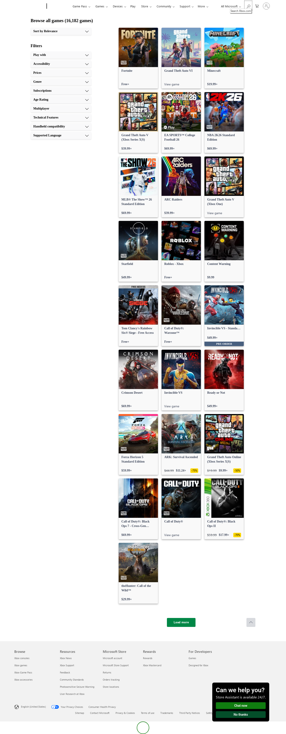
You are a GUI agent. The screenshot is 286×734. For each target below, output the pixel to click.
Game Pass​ (80, 6)
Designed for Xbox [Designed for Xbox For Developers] (198, 665)
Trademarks (166, 712)
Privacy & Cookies (125, 712)
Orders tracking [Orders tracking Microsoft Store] (111, 679)
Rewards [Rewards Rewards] (147, 658)
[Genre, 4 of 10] (61, 81)
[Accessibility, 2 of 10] (61, 64)
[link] (138, 58)
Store (144, 6)
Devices (118, 6)
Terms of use (147, 712)
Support (185, 6)
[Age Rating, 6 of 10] (61, 99)
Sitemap (79, 712)
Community (164, 6)
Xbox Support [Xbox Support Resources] (67, 665)
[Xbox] (59, 6)
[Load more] (181, 622)
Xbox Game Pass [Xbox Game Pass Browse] (23, 672)
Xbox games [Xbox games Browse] (20, 665)
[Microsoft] (29, 6)
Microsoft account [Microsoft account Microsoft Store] (112, 658)
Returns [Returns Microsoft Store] (107, 672)
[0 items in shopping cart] (257, 5)
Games (99, 6)
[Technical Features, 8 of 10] (61, 117)
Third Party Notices (189, 712)
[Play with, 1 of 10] (61, 55)
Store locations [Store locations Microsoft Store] (111, 686)
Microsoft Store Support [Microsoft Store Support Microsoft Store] (116, 665)
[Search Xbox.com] (248, 6)
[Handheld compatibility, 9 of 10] (61, 126)
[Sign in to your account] (266, 6)
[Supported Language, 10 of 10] (61, 135)
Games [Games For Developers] (192, 658)
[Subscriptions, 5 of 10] (61, 90)
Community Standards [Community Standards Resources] (72, 679)
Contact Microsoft (99, 712)
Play (132, 6)
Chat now (240, 705)
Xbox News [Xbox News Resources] (66, 658)
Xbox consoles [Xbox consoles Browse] (21, 658)
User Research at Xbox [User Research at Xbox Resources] (72, 693)
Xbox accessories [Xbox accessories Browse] (23, 679)
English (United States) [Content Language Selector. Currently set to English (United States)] (33, 706)
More (201, 6)
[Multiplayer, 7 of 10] (61, 108)
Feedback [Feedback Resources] (65, 672)
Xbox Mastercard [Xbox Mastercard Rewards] (152, 665)
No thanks (241, 714)
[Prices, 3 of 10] (61, 72)
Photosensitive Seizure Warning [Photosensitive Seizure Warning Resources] (77, 686)
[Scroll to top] (250, 622)
